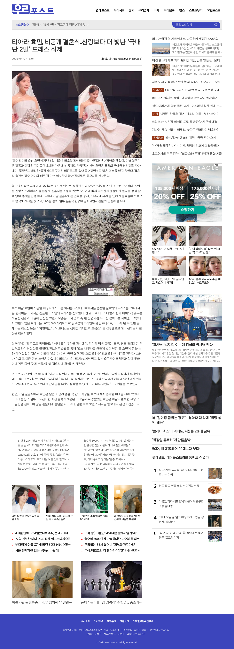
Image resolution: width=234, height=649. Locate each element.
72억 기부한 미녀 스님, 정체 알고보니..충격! (42, 539)
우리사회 (119, 10)
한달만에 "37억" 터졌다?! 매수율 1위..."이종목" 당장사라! (110, 454)
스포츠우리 (195, 10)
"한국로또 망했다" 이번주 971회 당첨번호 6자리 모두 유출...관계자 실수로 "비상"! (110, 450)
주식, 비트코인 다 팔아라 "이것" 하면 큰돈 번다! (113, 550)
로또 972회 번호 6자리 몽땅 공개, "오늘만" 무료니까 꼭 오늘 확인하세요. (44, 454)
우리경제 (143, 10)
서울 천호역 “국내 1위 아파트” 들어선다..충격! (43, 464)
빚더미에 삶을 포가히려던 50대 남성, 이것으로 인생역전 (44, 544)
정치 (131, 10)
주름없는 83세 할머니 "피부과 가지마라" (109, 544)
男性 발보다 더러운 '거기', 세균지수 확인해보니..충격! (44, 445)
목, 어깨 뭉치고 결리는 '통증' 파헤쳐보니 (106, 459)
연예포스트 (102, 10)
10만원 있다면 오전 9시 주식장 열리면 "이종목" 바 (110, 468)
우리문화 (169, 10)
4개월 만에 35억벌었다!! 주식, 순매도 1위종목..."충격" (44, 533)
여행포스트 (213, 10)
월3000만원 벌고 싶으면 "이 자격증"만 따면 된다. (44, 468)
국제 (157, 10)
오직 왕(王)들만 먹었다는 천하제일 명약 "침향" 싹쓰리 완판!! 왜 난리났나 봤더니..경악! (113, 533)
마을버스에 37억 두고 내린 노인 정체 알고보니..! (44, 459)
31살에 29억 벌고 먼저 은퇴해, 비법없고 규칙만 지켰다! (44, 440)
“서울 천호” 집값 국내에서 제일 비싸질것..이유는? (110, 464)
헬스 (182, 10)
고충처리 (124, 621)
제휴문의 (111, 621)
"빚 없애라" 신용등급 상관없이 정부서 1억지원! (43, 450)
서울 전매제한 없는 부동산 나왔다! (37, 550)
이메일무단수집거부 (143, 621)
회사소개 (85, 621)
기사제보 (98, 621)
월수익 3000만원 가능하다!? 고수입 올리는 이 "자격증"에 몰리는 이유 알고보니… (110, 440)
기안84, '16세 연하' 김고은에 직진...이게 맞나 (60, 24)
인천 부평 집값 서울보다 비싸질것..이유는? (107, 445)
